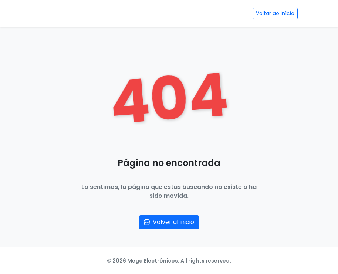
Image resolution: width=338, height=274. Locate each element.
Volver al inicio (169, 222)
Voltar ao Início (275, 13)
